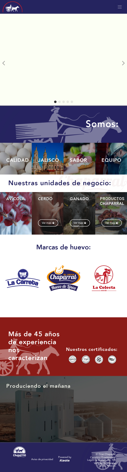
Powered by (64, 459)
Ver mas (48, 223)
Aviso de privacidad (42, 459)
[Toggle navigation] (119, 7)
